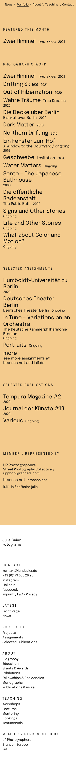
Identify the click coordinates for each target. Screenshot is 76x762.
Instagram (10, 580)
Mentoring (10, 714)
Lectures (9, 709)
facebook (10, 590)
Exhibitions (11, 673)
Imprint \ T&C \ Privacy (19, 594)
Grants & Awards (15, 668)
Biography (10, 659)
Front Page (11, 611)
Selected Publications (19, 642)
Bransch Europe (15, 745)
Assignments (12, 637)
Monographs (12, 683)
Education (10, 664)
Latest (9, 605)
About (9, 653)
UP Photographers (16, 740)
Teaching (12, 698)
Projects (9, 633)
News (6, 616)
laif (4, 749)
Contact (11, 565)
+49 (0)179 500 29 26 (17, 575)
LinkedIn (8, 585)
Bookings (9, 718)
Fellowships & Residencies (23, 678)
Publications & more (18, 687)
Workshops (11, 704)
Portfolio (13, 627)
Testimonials (12, 723)
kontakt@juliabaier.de (19, 571)
